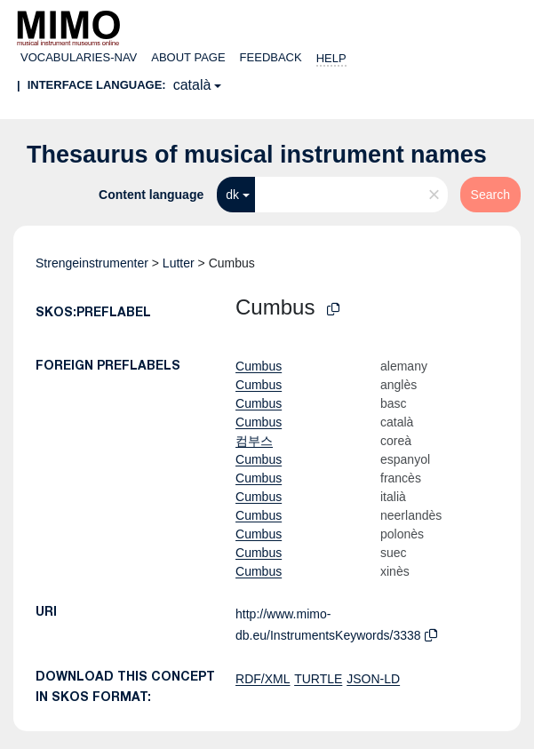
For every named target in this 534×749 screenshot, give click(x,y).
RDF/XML (262, 679)
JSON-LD (373, 679)
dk (232, 194)
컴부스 (254, 441)
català (192, 84)
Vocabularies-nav (78, 57)
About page (188, 57)
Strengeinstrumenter (92, 263)
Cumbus (258, 366)
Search (490, 194)
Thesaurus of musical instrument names (257, 154)
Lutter (179, 263)
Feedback (271, 57)
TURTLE (318, 679)
